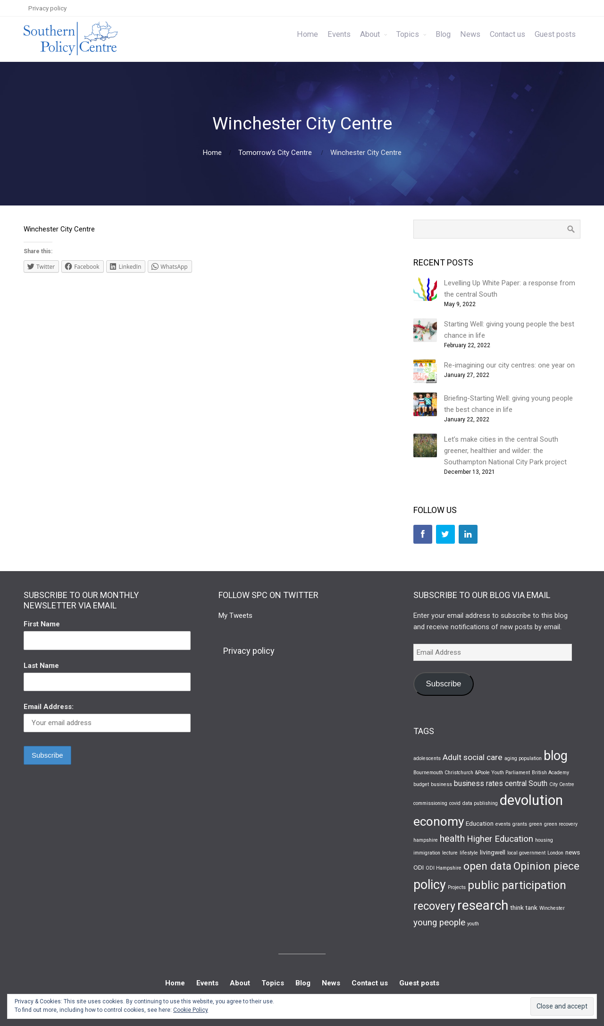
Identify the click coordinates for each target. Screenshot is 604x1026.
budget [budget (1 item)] (421, 784)
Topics (407, 34)
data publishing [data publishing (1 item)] (480, 803)
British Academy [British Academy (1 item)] (550, 773)
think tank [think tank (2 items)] (523, 907)
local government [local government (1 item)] (526, 853)
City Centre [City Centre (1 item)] (561, 784)
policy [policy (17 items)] (429, 884)
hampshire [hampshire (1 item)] (425, 840)
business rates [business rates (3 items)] (478, 783)
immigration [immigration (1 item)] (426, 853)
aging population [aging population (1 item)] (523, 758)
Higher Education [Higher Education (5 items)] (500, 839)
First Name (42, 624)
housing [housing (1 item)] (544, 840)
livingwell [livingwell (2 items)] (492, 852)
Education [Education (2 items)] (480, 823)
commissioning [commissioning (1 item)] (430, 803)
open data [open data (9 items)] (487, 866)
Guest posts (555, 34)
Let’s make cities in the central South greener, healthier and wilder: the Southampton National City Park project (505, 450)
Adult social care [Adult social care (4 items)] (473, 757)
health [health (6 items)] (452, 838)
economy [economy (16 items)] (438, 821)
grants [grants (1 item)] (519, 824)
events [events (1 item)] (503, 824)
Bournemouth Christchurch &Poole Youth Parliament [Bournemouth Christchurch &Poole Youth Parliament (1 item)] (471, 773)
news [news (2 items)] (572, 852)
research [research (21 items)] (482, 905)
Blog (443, 34)
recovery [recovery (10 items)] (434, 906)
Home (307, 34)
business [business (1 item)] (441, 784)
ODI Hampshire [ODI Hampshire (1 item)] (443, 868)
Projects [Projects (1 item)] (457, 887)
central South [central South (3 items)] (526, 783)
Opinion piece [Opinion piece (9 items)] (546, 866)
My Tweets (235, 615)
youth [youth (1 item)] (473, 924)
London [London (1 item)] (555, 853)
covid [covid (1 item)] (455, 803)
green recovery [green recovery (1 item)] (561, 824)
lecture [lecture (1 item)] (450, 853)
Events (339, 34)
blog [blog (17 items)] (556, 755)
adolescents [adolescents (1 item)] (427, 758)
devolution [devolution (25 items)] (531, 800)
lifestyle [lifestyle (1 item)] (469, 853)
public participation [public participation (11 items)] (517, 885)
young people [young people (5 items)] (439, 922)
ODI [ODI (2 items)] (418, 867)
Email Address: (49, 706)
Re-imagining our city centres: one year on (509, 365)
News (470, 34)
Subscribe (443, 683)
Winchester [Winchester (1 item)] (552, 908)
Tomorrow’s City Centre (275, 152)
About (370, 34)
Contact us (507, 34)
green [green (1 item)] (535, 824)
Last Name (41, 665)
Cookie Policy (190, 1010)
